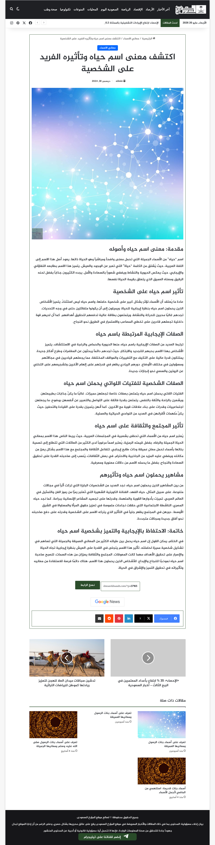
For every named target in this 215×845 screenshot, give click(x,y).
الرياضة (125, 9)
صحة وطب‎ (50, 9)
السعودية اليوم (109, 9)
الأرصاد (150, 9)
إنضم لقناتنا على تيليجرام (106, 837)
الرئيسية (148, 38)
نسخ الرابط (87, 585)
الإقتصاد (138, 9)
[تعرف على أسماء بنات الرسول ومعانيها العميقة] (162, 724)
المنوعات (79, 9)
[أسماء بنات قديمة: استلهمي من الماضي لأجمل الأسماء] (162, 771)
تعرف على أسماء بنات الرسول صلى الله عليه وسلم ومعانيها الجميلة (55, 744)
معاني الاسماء (131, 38)
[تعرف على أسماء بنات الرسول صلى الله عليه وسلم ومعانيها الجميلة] (53, 724)
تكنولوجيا (65, 9)
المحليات (92, 9)
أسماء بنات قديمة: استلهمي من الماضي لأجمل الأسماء (165, 790)
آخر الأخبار (163, 9)
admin (119, 81)
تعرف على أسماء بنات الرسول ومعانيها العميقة (167, 744)
